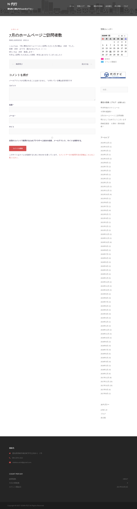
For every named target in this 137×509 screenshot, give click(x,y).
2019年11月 (105, 286)
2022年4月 (104, 174)
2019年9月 (104, 294)
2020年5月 (104, 262)
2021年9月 (104, 198)
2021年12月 (105, 186)
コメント (12, 85)
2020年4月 (104, 266)
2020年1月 (104, 278)
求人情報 (118, 6)
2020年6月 (104, 258)
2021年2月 (104, 226)
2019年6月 (104, 306)
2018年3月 (104, 365)
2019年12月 (105, 282)
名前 (11, 105)
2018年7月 (104, 350)
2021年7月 (104, 206)
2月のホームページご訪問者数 (112, 115)
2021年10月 (105, 194)
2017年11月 (105, 381)
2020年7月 (104, 254)
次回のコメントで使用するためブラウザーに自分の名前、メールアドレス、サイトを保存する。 (46, 140)
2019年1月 (104, 326)
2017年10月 (105, 385)
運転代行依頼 (98, 6)
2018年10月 (105, 338)
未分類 (103, 418)
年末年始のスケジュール (110, 108)
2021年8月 (104, 202)
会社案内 (109, 6)
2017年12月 (105, 377)
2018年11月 (105, 334)
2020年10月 (105, 242)
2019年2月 (104, 322)
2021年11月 (105, 190)
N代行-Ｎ (26, 40)
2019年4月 (104, 314)
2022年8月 (104, 163)
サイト (11, 127)
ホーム (72, 6)
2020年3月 (104, 270)
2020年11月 (105, 238)
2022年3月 (104, 178)
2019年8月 (104, 298)
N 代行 (12, 4)
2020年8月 (104, 250)
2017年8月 (104, 393)
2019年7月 (104, 302)
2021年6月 (104, 210)
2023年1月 (104, 155)
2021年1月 (104, 230)
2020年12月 (105, 234)
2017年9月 (104, 389)
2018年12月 (105, 330)
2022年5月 (104, 170)
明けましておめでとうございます (113, 119)
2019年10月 (105, 290)
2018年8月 (104, 346)
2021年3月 (104, 222)
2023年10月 (105, 147)
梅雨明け (19, 64)
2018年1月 (104, 374)
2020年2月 (104, 274)
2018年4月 (104, 362)
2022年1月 (104, 182)
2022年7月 (104, 166)
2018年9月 (104, 342)
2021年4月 (104, 218)
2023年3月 (104, 151)
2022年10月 (105, 159)
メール (12, 116)
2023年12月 (105, 143)
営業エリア (81, 6)
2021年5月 (104, 214)
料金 (89, 6)
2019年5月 (104, 310)
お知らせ (15, 29)
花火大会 (85, 64)
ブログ (126, 6)
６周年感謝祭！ (107, 111)
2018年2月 (104, 370)
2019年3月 (104, 318)
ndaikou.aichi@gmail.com (21, 462)
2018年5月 (104, 358)
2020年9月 (104, 246)
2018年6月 (104, 354)
